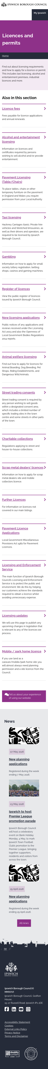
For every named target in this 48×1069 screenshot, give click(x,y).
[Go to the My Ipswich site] (40, 14)
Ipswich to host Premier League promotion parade (22, 816)
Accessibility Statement (17, 1022)
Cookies (9, 1025)
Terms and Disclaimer (16, 1036)
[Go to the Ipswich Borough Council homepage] (24, 4)
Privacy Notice (12, 1032)
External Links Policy (16, 1029)
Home (5, 55)
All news (24, 923)
